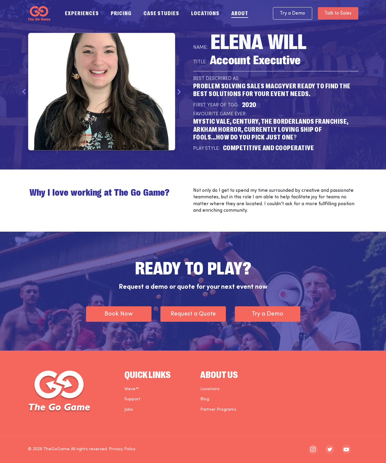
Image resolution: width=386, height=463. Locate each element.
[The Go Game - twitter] (330, 449)
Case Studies (161, 13)
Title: (200, 62)
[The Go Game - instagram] (313, 449)
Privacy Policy (122, 449)
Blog (204, 399)
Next (179, 91)
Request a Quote (193, 314)
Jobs (128, 409)
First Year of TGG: (216, 105)
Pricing (121, 13)
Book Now (118, 314)
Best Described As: (216, 78)
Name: (200, 47)
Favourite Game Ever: (220, 114)
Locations (205, 13)
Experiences (82, 13)
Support (132, 399)
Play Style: (206, 148)
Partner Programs (218, 409)
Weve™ (131, 389)
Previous (24, 91)
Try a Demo (290, 13)
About (239, 13)
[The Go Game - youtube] (346, 449)
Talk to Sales (337, 13)
